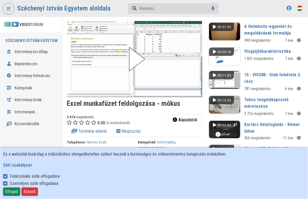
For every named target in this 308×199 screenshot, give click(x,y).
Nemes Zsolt (96, 142)
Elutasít (29, 191)
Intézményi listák (24, 99)
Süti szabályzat (17, 165)
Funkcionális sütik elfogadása (35, 176)
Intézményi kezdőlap (27, 51)
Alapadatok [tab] (185, 119)
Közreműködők (22, 123)
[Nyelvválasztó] (299, 8)
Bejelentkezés (21, 63)
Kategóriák (19, 87)
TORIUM (23, 24)
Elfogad (12, 191)
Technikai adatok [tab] (89, 131)
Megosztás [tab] (128, 131)
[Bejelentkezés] (289, 8)
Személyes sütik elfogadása (34, 183)
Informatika (166, 142)
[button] (134, 59)
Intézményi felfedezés (28, 75)
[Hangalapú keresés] (213, 8)
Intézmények (20, 111)
